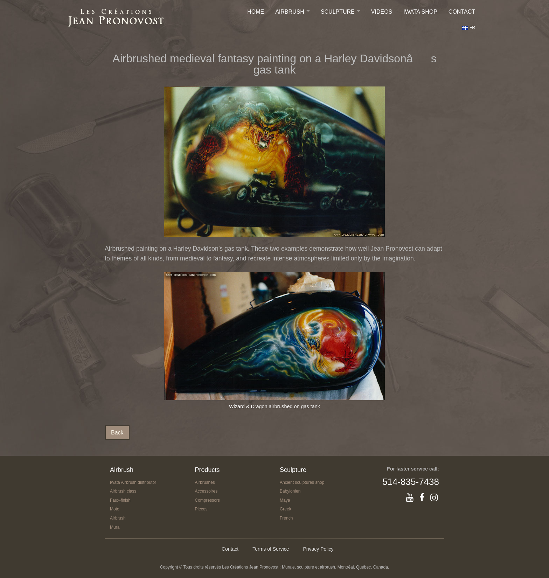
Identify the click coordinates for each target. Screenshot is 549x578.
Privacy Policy (318, 549)
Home (255, 12)
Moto (114, 509)
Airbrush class (123, 491)
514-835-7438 (410, 481)
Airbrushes (205, 482)
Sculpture (338, 12)
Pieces (201, 509)
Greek (285, 509)
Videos (381, 12)
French (286, 518)
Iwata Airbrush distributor (133, 482)
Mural (115, 527)
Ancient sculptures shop (302, 482)
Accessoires (206, 491)
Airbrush (289, 12)
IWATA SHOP (420, 12)
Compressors (207, 500)
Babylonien (290, 491)
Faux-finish (120, 500)
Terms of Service (270, 549)
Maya (285, 500)
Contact (462, 12)
